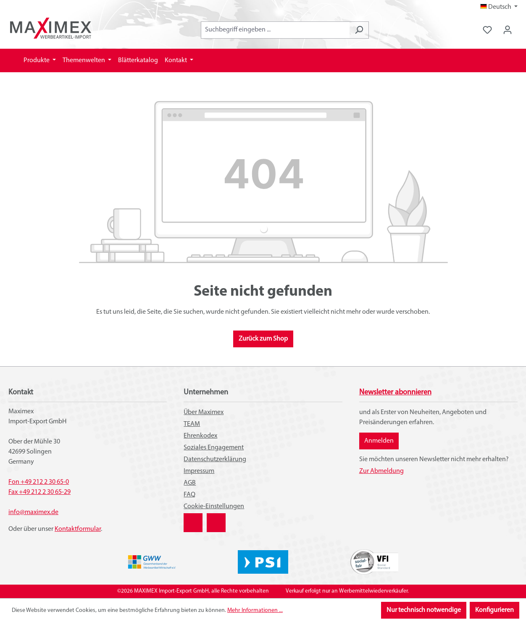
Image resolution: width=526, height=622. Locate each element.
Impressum (199, 471)
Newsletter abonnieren (395, 392)
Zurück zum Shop (263, 339)
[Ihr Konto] (507, 30)
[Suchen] (359, 30)
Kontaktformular (78, 529)
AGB (190, 483)
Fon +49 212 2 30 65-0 (38, 482)
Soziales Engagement (214, 447)
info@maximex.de (33, 512)
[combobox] (275, 30)
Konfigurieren (494, 610)
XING (191, 518)
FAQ (189, 494)
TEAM (192, 424)
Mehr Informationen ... (255, 610)
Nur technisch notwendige (424, 610)
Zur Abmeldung (381, 471)
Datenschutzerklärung (215, 459)
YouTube (216, 518)
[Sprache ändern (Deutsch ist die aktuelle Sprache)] (499, 7)
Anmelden (379, 441)
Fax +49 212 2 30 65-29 (39, 492)
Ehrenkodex (200, 436)
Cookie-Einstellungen (214, 506)
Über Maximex (204, 412)
